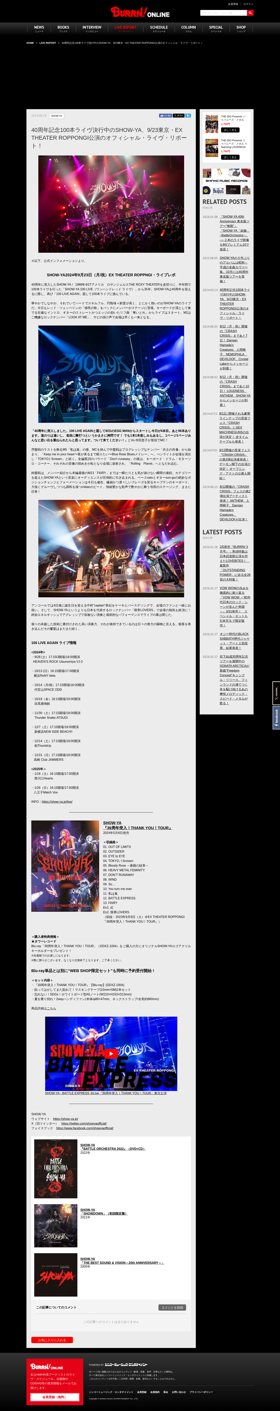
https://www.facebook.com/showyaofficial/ (84, 1128)
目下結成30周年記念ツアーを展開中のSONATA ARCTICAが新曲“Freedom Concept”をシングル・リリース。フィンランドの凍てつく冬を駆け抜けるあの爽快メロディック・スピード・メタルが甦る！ (234, 680)
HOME (30, 42)
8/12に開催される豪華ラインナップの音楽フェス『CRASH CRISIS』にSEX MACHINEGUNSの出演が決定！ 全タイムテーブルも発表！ (234, 427)
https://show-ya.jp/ (65, 1119)
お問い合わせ (179, 1392)
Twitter (179, 116)
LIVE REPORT (47, 42)
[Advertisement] (140, 74)
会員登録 (141, 1392)
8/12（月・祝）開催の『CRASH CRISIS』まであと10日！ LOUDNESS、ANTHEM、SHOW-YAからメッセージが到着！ (235, 391)
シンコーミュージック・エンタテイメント (126, 1364)
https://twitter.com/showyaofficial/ (84, 1123)
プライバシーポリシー (201, 1392)
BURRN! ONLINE (140, 11)
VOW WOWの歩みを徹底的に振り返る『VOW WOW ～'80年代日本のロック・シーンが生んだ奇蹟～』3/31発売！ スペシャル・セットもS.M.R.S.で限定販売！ (235, 606)
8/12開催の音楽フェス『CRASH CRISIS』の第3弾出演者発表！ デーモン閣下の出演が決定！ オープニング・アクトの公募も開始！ (234, 464)
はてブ (188, 116)
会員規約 (155, 1392)
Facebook (276, 718)
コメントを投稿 (172, 1307)
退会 (165, 1392)
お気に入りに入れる (52, 1340)
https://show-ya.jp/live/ (57, 801)
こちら (51, 1008)
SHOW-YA (56, 116)
